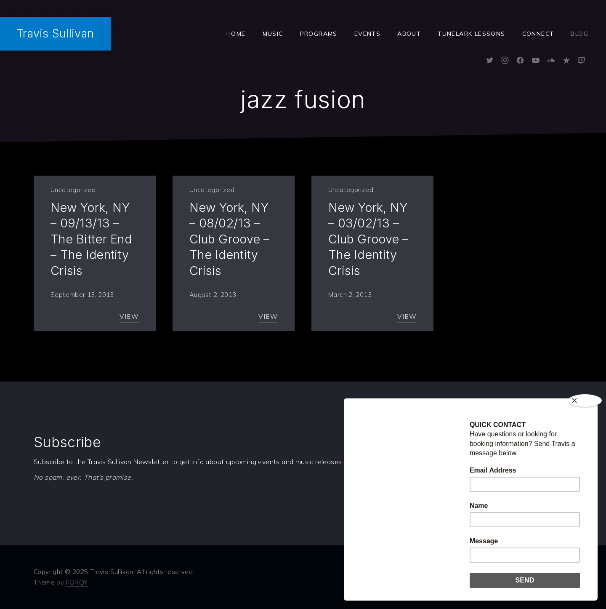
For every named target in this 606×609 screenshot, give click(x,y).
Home (236, 33)
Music (273, 33)
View (129, 317)
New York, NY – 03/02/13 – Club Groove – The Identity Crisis (368, 239)
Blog (579, 33)
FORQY (77, 582)
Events (367, 33)
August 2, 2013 (212, 295)
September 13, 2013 (82, 295)
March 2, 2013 (350, 295)
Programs (319, 33)
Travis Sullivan (55, 33)
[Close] (585, 400)
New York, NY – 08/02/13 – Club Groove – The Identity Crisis (229, 239)
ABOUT (409, 33)
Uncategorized (73, 190)
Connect (538, 33)
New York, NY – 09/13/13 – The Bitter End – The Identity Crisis (91, 239)
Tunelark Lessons (471, 33)
